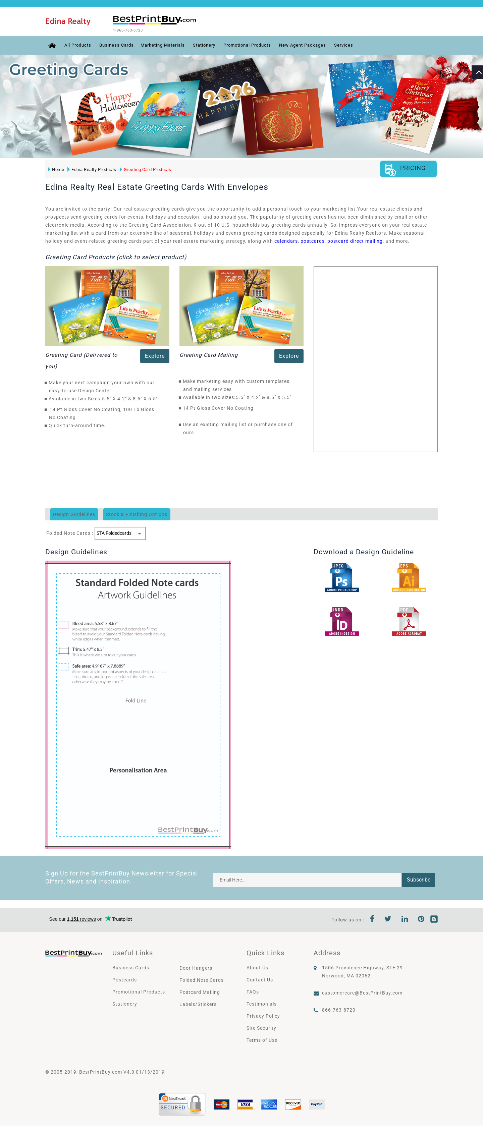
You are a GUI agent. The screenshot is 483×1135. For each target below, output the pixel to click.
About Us (257, 967)
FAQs (253, 991)
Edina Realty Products (91, 168)
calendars (286, 240)
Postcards (124, 979)
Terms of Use (262, 1039)
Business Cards (117, 44)
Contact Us (260, 979)
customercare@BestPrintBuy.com (362, 992)
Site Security (261, 1027)
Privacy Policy (263, 1015)
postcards (313, 240)
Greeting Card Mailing (208, 354)
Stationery (211, 44)
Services (360, 44)
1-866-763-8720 (138, 30)
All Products (76, 44)
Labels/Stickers (198, 1003)
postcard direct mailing (355, 240)
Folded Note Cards (201, 979)
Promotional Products (257, 44)
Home (55, 168)
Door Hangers (195, 967)
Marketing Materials (167, 44)
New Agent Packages (317, 44)
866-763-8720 (339, 1009)
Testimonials (262, 1003)
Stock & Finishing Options (136, 513)
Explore (155, 355)
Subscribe (418, 879)
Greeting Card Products (145, 168)
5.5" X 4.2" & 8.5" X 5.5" (132, 398)
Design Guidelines (74, 513)
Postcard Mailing (199, 991)
